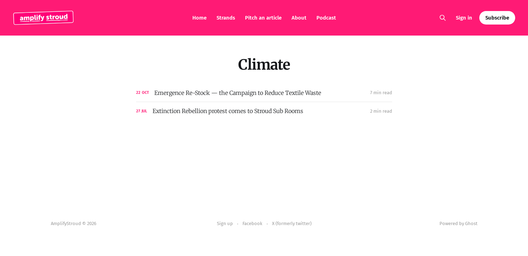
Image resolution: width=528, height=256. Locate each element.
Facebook (252, 223)
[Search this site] (442, 17)
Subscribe (497, 18)
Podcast (326, 18)
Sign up (225, 223)
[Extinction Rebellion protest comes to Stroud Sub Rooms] (264, 111)
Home (199, 18)
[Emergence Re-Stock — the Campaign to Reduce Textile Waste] (264, 93)
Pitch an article (263, 18)
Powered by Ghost (458, 223)
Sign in (464, 18)
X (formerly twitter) (291, 223)
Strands (226, 18)
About (299, 18)
